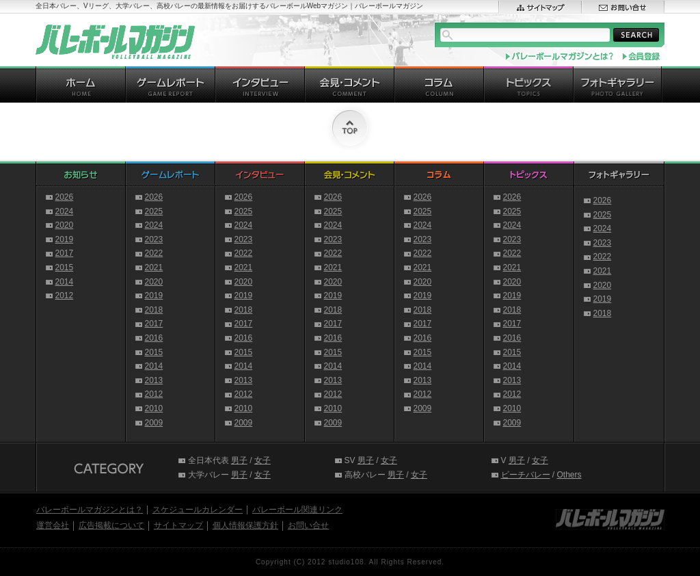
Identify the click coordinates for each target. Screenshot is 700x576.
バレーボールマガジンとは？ (89, 509)
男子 (239, 460)
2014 (64, 282)
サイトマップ (178, 525)
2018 (154, 310)
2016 (154, 338)
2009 (154, 423)
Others (569, 475)
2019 (64, 239)
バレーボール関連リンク (297, 509)
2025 (154, 211)
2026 (64, 197)
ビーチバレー (525, 475)
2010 (154, 408)
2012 (64, 295)
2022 (154, 253)
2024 (64, 211)
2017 (64, 253)
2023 (154, 239)
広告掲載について (111, 525)
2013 (154, 380)
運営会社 (52, 525)
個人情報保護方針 (245, 525)
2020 (64, 225)
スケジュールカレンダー (197, 509)
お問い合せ (308, 525)
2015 (64, 267)
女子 (262, 460)
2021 (154, 267)
